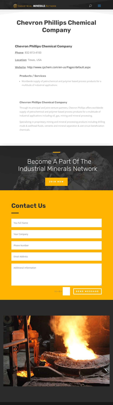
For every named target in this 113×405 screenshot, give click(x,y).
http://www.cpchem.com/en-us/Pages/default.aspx (62, 62)
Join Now (56, 181)
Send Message (87, 291)
